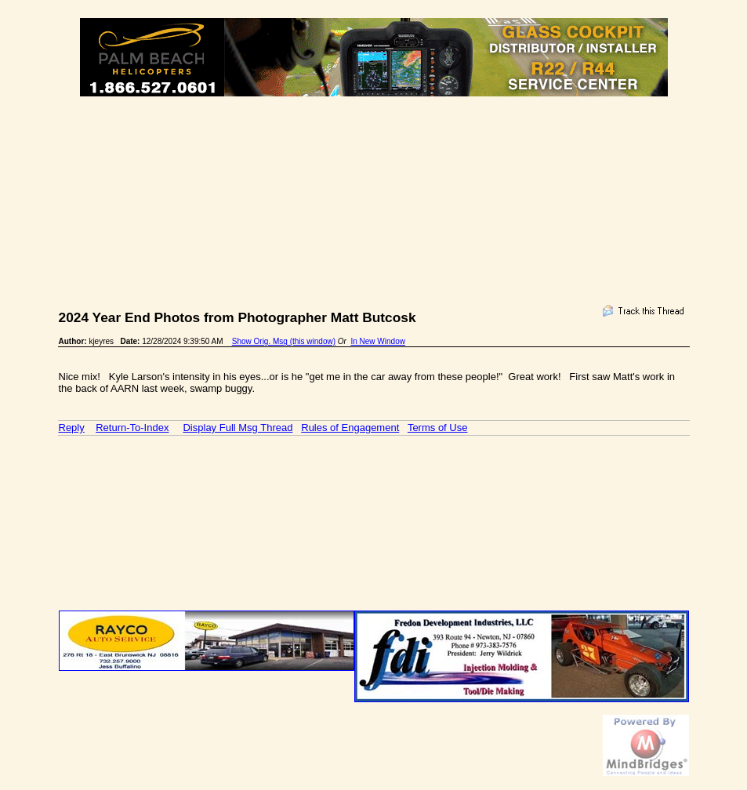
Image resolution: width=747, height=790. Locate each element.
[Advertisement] (374, 153)
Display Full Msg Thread (237, 427)
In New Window (377, 341)
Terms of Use (438, 427)
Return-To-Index (132, 427)
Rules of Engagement (350, 427)
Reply (72, 427)
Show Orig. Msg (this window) (283, 341)
